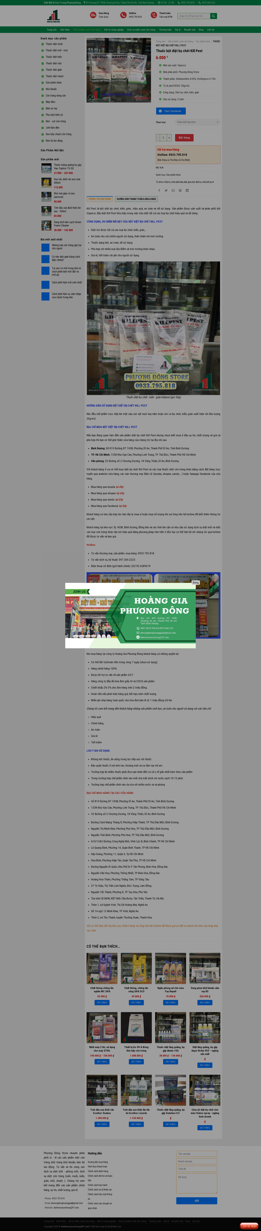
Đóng (196, 582)
